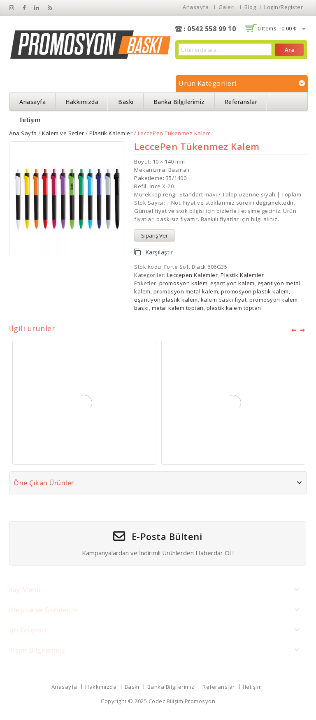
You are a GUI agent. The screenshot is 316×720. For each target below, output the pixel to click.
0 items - (277, 28)
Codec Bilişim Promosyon (182, 701)
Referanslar (241, 102)
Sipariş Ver (154, 235)
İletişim (29, 120)
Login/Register (283, 7)
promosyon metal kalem (185, 291)
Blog (250, 7)
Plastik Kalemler (110, 133)
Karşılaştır (159, 252)
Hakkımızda (81, 102)
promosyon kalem (183, 283)
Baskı (126, 102)
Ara (289, 49)
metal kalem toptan (178, 308)
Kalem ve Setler (63, 133)
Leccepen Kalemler (192, 275)
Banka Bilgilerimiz (179, 102)
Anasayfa (196, 7)
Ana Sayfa (23, 133)
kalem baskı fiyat (224, 299)
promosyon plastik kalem (255, 291)
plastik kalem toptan (234, 308)
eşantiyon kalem (232, 283)
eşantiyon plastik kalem (166, 299)
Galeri (226, 7)
